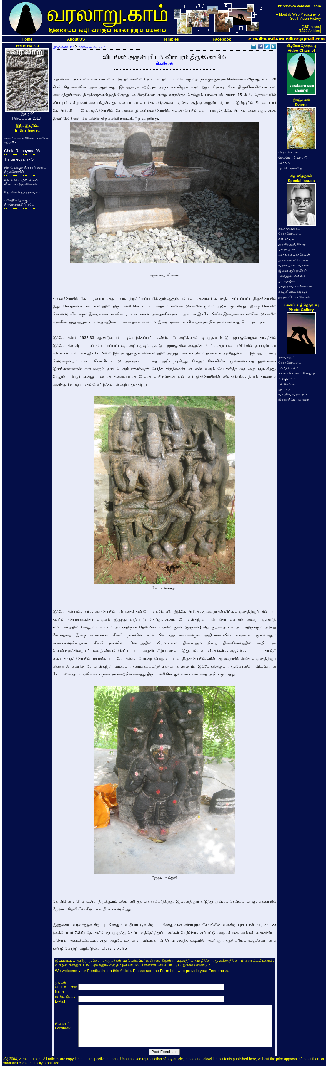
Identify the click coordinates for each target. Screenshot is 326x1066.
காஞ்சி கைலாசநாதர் (293, 291)
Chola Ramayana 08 (22, 151)
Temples (171, 39)
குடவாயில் (286, 281)
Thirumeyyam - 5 (19, 159)
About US (76, 39)
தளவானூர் (286, 357)
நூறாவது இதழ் (289, 228)
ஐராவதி (284, 162)
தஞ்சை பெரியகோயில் (295, 297)
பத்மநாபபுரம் (288, 367)
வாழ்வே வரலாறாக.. (294, 394)
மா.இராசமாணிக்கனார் (295, 286)
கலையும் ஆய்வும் (92, 46)
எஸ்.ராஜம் (286, 239)
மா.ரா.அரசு (286, 249)
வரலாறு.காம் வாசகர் (293, 265)
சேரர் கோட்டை (289, 152)
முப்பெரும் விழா (291, 168)
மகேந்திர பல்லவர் (291, 276)
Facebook (222, 39)
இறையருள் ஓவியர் (292, 270)
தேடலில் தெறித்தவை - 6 (22, 192)
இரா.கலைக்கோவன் (293, 260)
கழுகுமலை (286, 378)
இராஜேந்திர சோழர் (293, 244)
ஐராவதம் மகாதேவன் (294, 254)
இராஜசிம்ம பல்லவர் (293, 399)
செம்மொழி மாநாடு (293, 157)
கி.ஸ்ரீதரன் (164, 63)
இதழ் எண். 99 (63, 46)
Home (27, 39)
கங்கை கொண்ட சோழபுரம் (298, 373)
